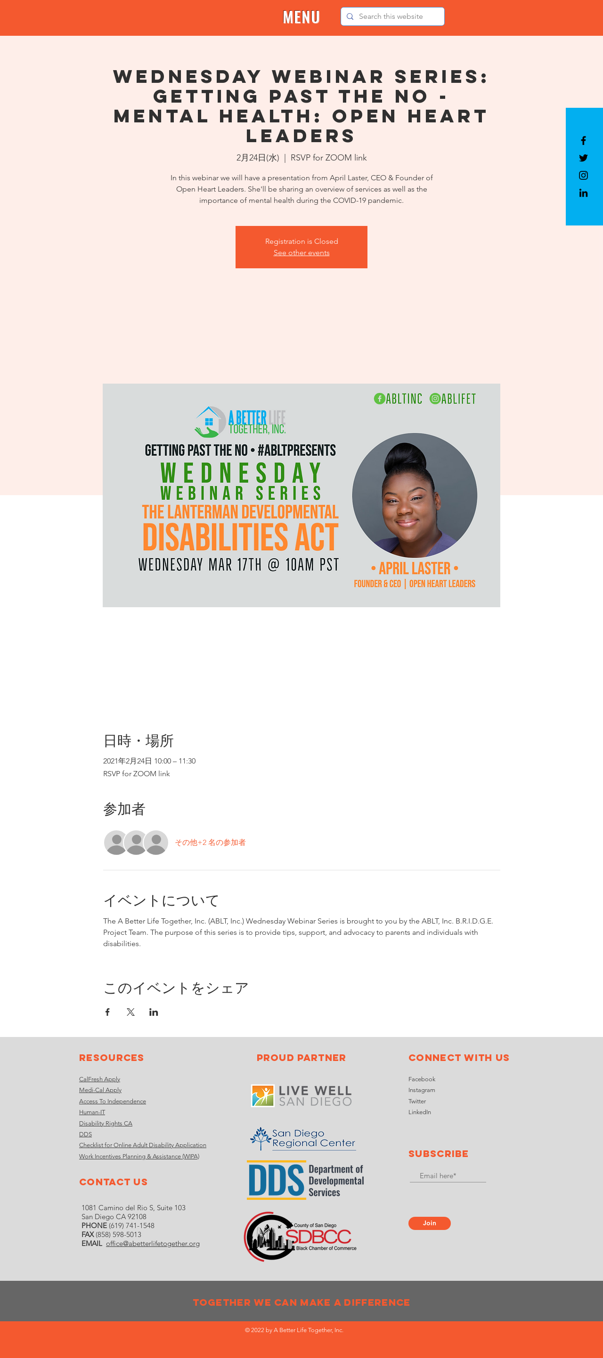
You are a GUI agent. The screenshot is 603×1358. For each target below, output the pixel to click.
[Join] (429, 1223)
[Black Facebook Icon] (583, 140)
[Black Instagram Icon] (583, 175)
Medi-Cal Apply (100, 1089)
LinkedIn (419, 1112)
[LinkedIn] (583, 193)
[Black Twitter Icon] (583, 158)
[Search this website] (391, 16)
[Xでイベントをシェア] (130, 1012)
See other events (302, 252)
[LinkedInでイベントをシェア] (153, 1012)
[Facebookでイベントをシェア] (107, 1012)
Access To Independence (112, 1101)
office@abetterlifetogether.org (153, 1243)
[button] (302, 17)
